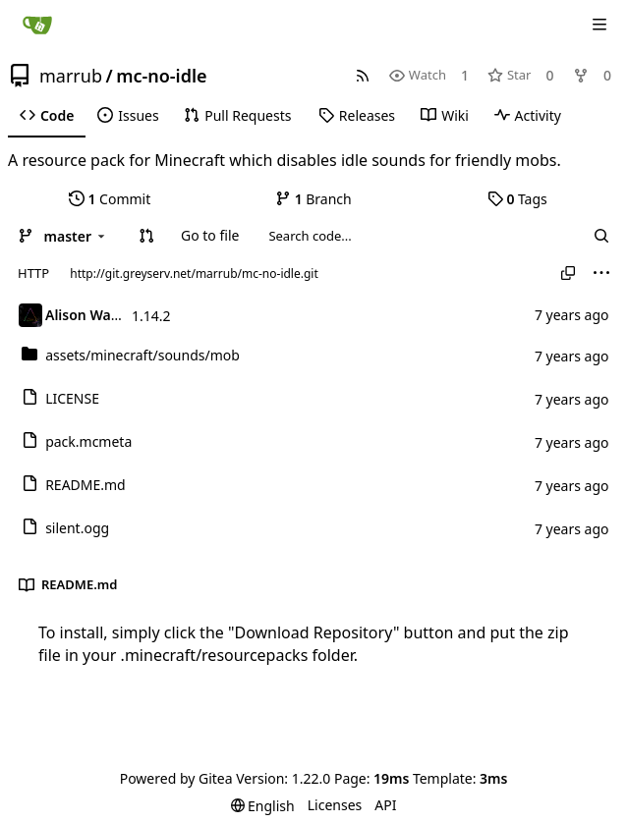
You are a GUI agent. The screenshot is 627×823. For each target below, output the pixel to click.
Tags (517, 199)
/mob (142, 355)
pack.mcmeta (88, 441)
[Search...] (601, 235)
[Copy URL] (568, 273)
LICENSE (72, 398)
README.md (85, 484)
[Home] (37, 24)
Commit (109, 199)
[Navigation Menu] (599, 24)
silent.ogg (77, 528)
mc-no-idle (161, 75)
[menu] (601, 273)
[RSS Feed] (362, 75)
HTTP (33, 273)
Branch (313, 199)
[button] (146, 235)
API (385, 805)
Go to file (210, 235)
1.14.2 (151, 315)
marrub (70, 75)
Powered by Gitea (176, 778)
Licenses (335, 805)
